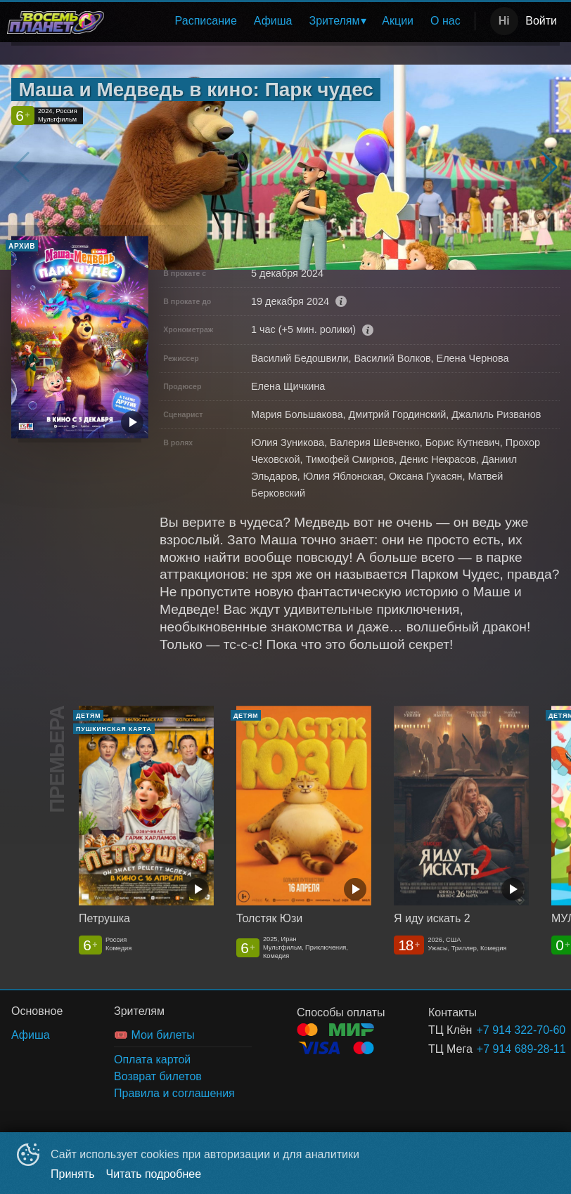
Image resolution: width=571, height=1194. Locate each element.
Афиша (273, 21)
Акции (397, 21)
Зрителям (334, 21)
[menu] (292, 21)
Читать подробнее (154, 1174)
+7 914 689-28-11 (501, 1049)
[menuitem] (206, 21)
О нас (445, 21)
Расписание (206, 21)
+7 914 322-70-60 (501, 1030)
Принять (73, 1174)
